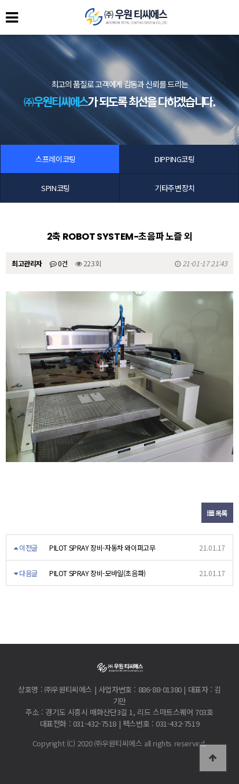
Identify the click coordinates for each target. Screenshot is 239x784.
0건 (59, 263)
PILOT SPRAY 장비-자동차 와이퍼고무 (102, 547)
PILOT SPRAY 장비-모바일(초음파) (97, 573)
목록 (217, 513)
